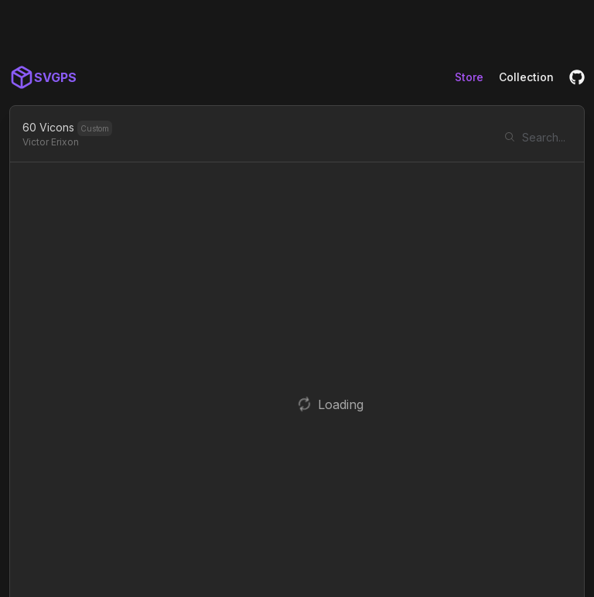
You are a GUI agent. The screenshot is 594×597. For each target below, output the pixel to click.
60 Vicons (48, 127)
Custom (94, 128)
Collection (526, 77)
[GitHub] (577, 77)
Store (469, 77)
